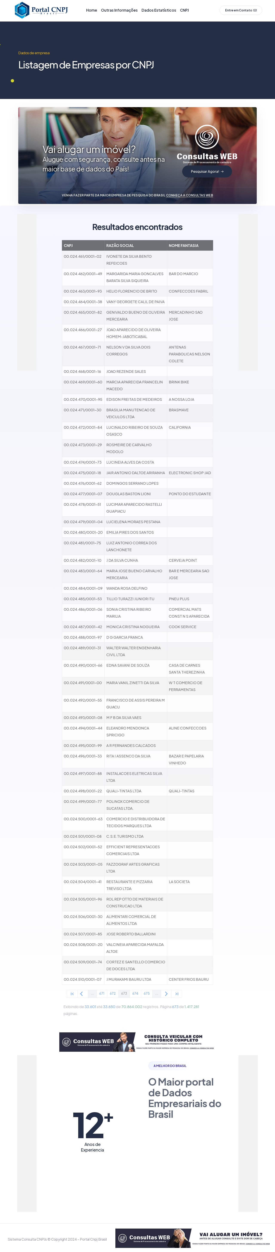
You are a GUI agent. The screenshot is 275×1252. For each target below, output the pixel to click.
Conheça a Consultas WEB (189, 195)
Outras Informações (119, 10)
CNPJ (184, 10)
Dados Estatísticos (159, 10)
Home (91, 10)
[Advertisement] (34, 278)
